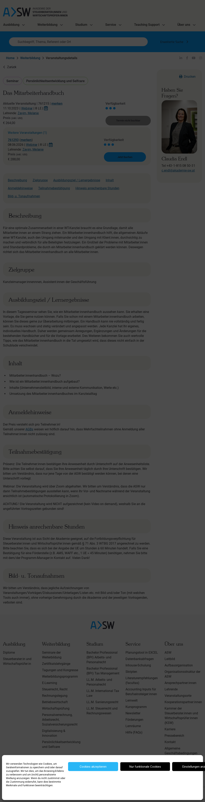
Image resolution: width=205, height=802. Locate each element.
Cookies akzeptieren (93, 766)
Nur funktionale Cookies (145, 766)
